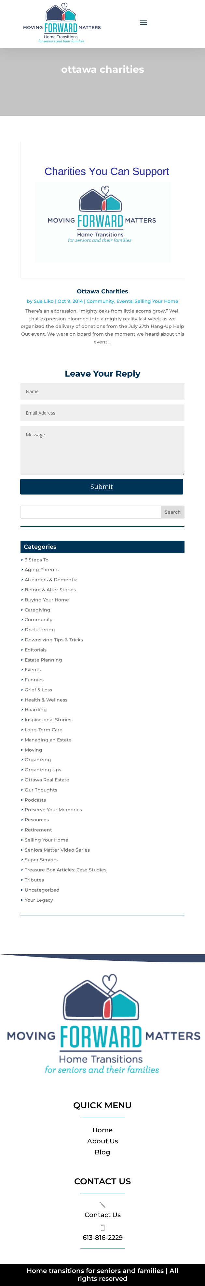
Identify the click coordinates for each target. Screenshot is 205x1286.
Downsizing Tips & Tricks (54, 640)
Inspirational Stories (48, 720)
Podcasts (35, 800)
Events (124, 301)
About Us (102, 1141)
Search (173, 512)
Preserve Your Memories (53, 810)
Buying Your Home (47, 600)
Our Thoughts (41, 790)
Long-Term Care (43, 730)
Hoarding (36, 710)
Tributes (34, 880)
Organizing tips (43, 770)
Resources (37, 820)
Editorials (36, 650)
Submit (101, 486)
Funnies (34, 680)
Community (100, 301)
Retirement (38, 830)
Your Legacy (39, 900)
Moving (33, 750)
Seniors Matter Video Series (57, 850)
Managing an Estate (48, 740)
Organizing (38, 760)
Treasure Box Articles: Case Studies (65, 870)
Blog (102, 1152)
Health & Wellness (46, 700)
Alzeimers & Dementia (51, 580)
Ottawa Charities (102, 291)
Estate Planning (43, 660)
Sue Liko (44, 301)
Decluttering (40, 630)
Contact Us (103, 1215)
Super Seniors (41, 860)
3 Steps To (36, 560)
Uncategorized (42, 890)
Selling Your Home (156, 301)
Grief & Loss (38, 690)
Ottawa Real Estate (47, 780)
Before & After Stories (50, 590)
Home (102, 1130)
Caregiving (37, 610)
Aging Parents (42, 569)
